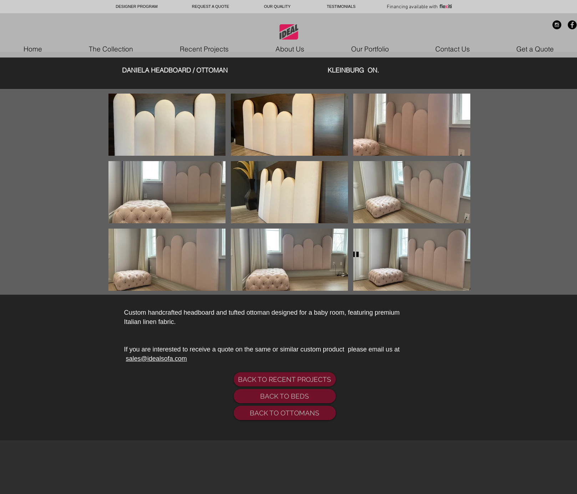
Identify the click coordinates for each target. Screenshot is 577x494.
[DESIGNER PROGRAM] (137, 6)
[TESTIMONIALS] (341, 6)
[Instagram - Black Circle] (556, 24)
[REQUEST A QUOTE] (210, 6)
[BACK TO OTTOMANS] (285, 413)
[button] (167, 125)
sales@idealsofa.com (156, 358)
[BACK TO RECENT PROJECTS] (285, 379)
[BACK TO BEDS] (285, 396)
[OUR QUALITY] (277, 6)
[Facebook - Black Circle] (572, 24)
